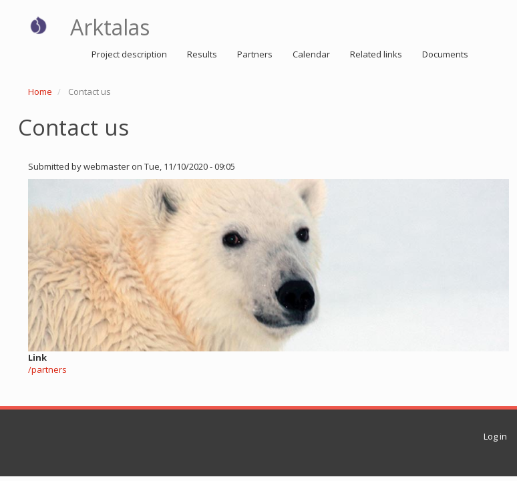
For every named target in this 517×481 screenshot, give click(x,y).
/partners (47, 369)
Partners (255, 54)
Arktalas (110, 27)
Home (40, 92)
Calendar (311, 54)
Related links (376, 54)
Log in (495, 436)
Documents (445, 54)
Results (202, 54)
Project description (129, 54)
